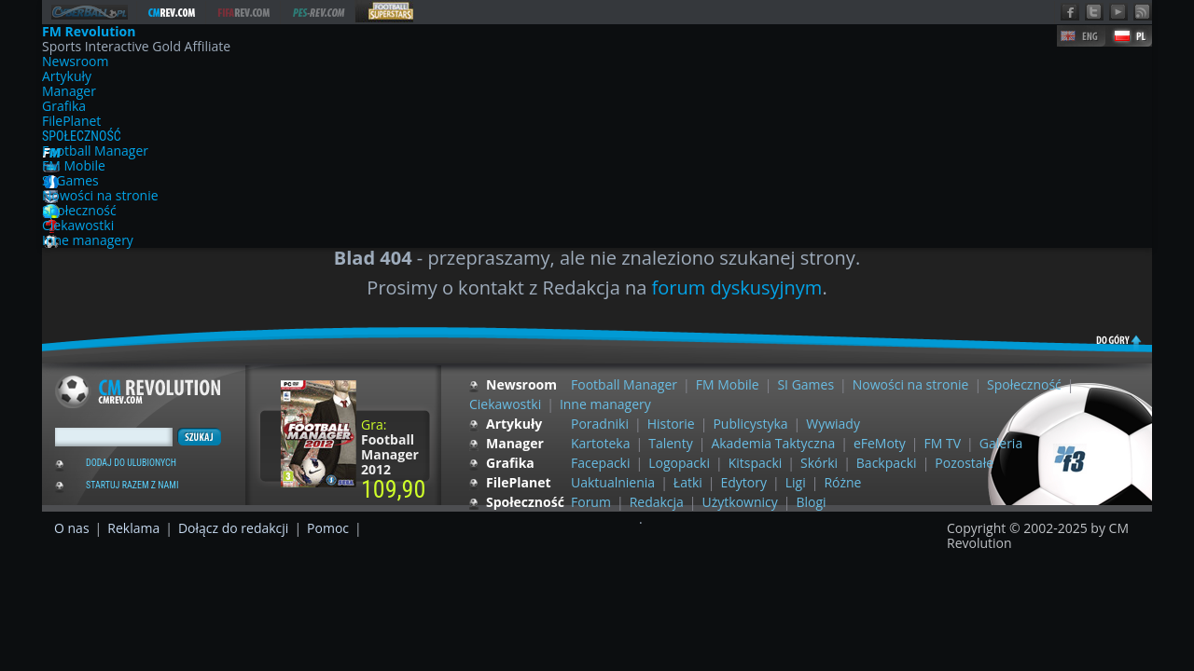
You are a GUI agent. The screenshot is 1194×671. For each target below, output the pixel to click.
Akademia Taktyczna (773, 443)
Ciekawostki (78, 225)
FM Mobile (73, 165)
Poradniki (600, 423)
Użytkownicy (740, 502)
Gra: (390, 447)
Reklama (133, 528)
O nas (72, 528)
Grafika (64, 106)
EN (1081, 36)
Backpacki (886, 463)
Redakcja (657, 502)
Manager (69, 91)
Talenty (670, 443)
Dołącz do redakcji (233, 528)
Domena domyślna (89, 12)
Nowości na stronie (100, 195)
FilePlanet (71, 121)
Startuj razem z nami (132, 485)
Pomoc (328, 528)
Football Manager (95, 151)
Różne (842, 482)
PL (1128, 36)
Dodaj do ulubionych (131, 463)
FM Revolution (171, 13)
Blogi (811, 502)
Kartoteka (600, 443)
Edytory (744, 482)
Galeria (1000, 443)
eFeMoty (880, 443)
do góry (1105, 337)
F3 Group (1070, 459)
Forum (591, 502)
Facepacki (601, 463)
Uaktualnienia (613, 482)
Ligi (795, 482)
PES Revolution (318, 13)
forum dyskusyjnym (737, 287)
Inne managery (87, 240)
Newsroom (75, 61)
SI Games (70, 180)
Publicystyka (750, 423)
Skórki (819, 463)
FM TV (943, 443)
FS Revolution (383, 11)
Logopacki (679, 463)
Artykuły (66, 76)
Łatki (687, 482)
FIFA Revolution (243, 13)
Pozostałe (964, 463)
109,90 (393, 489)
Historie (671, 423)
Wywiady (833, 423)
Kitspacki (756, 463)
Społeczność (81, 136)
